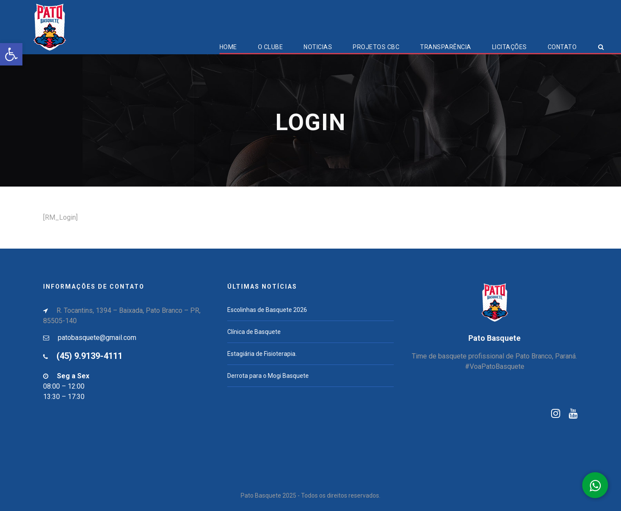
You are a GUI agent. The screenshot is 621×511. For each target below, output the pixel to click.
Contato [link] (562, 47)
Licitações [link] (509, 47)
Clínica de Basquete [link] (254, 331)
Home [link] (228, 47)
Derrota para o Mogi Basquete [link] (268, 375)
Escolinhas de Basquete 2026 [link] (267, 309)
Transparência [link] (445, 47)
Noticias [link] (318, 47)
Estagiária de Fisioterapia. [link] (262, 353)
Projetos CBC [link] (376, 47)
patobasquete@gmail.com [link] (97, 337)
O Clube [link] (270, 47)
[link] (11, 54)
